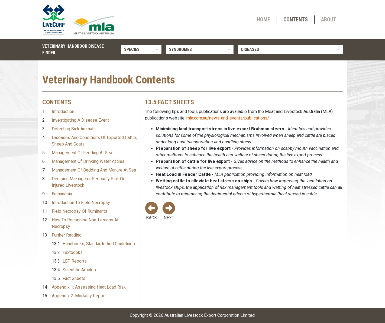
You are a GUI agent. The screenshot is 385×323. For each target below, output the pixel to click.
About (328, 19)
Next (168, 211)
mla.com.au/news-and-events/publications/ (227, 118)
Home (263, 19)
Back (151, 211)
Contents (295, 19)
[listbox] (141, 49)
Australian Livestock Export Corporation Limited (209, 315)
